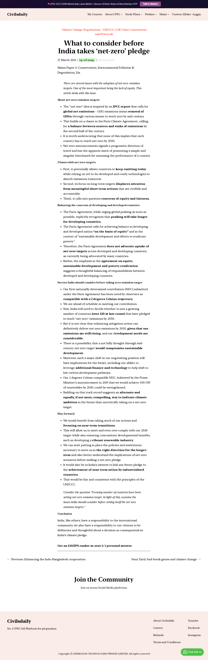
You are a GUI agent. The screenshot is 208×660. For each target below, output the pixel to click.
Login (197, 14)
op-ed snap (86, 60)
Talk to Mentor (150, 4)
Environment (106, 60)
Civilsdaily (17, 14)
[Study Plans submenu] (141, 14)
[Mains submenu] (168, 14)
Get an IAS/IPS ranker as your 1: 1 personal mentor (94, 545)
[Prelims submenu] (156, 14)
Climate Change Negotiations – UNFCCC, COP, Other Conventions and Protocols (104, 32)
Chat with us (191, 652)
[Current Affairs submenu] (192, 14)
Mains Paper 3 (67, 67)
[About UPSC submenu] (122, 14)
